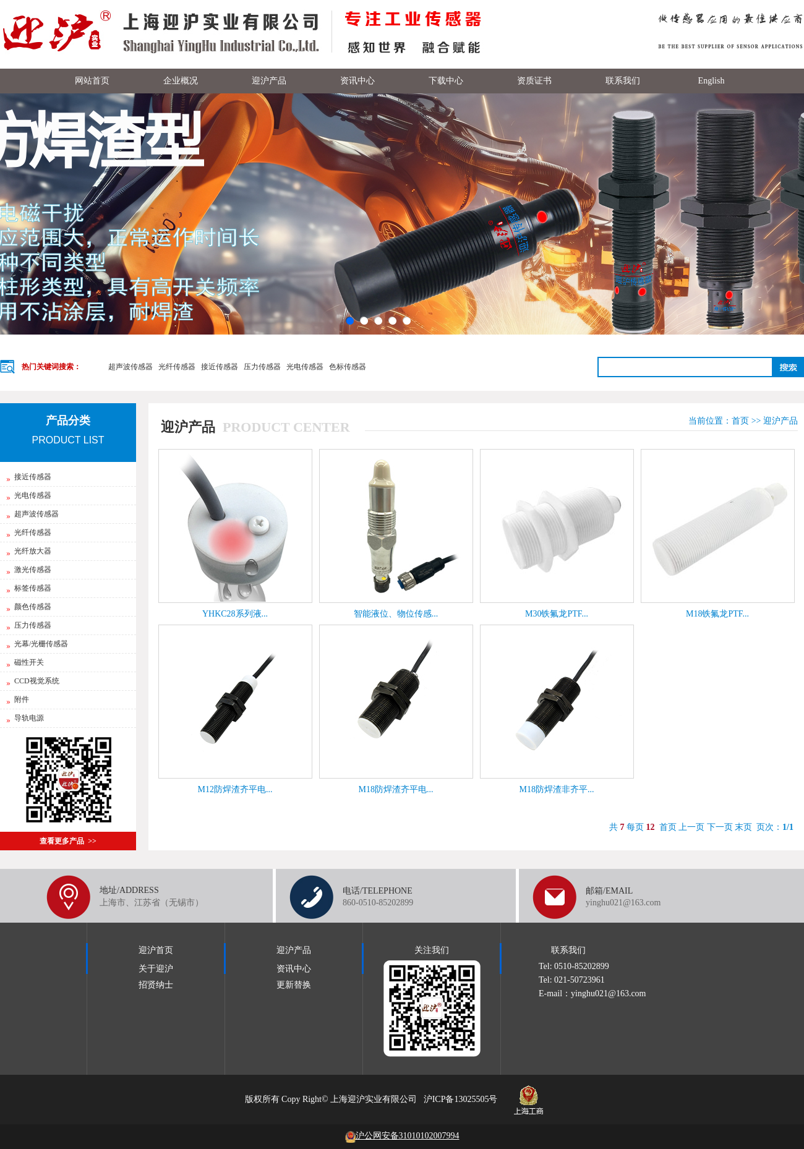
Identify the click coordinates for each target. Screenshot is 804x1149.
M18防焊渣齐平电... (396, 789)
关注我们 (431, 950)
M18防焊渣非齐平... (557, 789)
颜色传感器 (28, 606)
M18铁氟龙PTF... (717, 613)
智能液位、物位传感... (396, 613)
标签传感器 (28, 588)
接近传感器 (219, 366)
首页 (740, 420)
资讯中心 (293, 968)
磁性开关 (25, 662)
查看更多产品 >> (68, 841)
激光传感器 (28, 569)
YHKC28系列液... (235, 613)
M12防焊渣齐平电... (235, 789)
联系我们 (568, 950)
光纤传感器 (176, 366)
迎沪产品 (780, 420)
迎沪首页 (156, 950)
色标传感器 (347, 366)
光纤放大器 (28, 551)
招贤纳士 (156, 984)
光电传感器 (304, 366)
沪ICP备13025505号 (461, 1099)
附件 (17, 699)
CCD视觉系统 (32, 681)
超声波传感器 (130, 366)
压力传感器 (262, 366)
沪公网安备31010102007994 (402, 1135)
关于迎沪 (156, 968)
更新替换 (293, 984)
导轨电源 (25, 718)
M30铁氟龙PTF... (556, 613)
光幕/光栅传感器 (37, 643)
